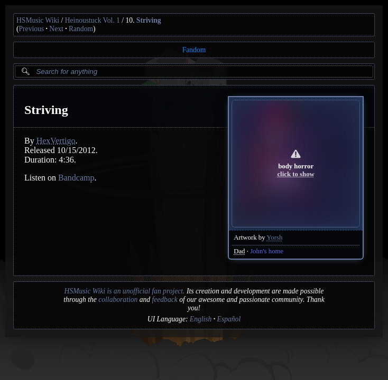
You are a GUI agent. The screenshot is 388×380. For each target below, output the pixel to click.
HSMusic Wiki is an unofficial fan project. (124, 291)
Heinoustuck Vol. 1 (92, 20)
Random (81, 29)
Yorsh (274, 237)
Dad (239, 251)
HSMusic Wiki (37, 20)
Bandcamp (76, 177)
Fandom (194, 50)
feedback (164, 299)
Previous (31, 29)
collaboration (117, 299)
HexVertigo (56, 140)
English (201, 319)
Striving (148, 20)
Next (56, 29)
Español (229, 319)
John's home (266, 251)
